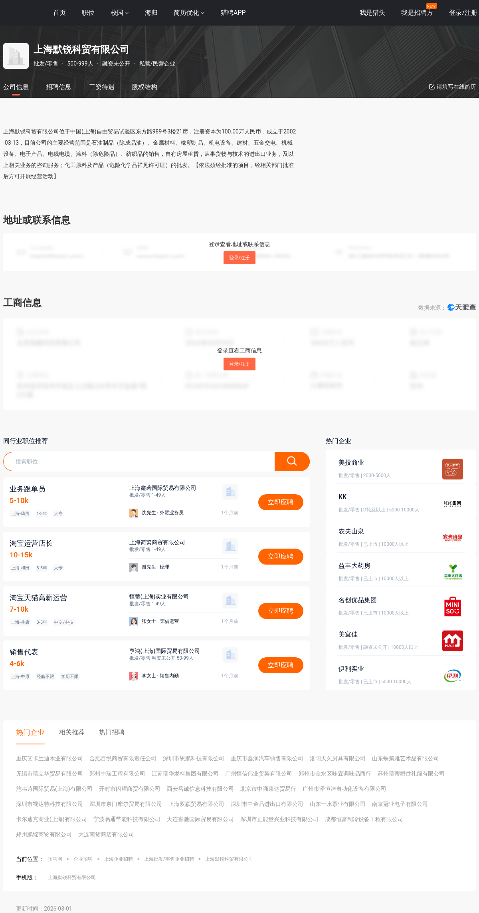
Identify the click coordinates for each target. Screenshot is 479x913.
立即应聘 (280, 502)
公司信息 (16, 87)
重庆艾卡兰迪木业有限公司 (49, 758)
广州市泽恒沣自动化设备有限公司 (344, 789)
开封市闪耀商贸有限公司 (129, 789)
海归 (151, 12)
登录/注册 (239, 258)
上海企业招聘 (118, 859)
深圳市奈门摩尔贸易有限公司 (125, 804)
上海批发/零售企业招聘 (169, 859)
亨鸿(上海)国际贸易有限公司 (164, 651)
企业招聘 (83, 859)
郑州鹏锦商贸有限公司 (44, 834)
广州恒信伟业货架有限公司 (258, 773)
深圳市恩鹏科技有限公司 (193, 758)
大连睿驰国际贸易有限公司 (200, 819)
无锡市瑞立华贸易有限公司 (49, 773)
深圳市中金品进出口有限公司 (267, 804)
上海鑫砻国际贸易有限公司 (162, 488)
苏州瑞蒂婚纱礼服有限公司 (411, 773)
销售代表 (24, 652)
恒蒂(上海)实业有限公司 (159, 596)
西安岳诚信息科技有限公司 (200, 789)
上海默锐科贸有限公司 (229, 859)
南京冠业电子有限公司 (400, 804)
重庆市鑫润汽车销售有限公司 (267, 758)
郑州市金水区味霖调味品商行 (335, 773)
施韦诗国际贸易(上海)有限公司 (54, 789)
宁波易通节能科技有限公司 (126, 819)
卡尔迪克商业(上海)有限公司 (51, 819)
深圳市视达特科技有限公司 (49, 804)
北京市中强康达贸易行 (268, 789)
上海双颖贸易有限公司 (196, 804)
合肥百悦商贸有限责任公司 (122, 758)
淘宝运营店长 (31, 543)
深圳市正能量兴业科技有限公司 (279, 819)
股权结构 (144, 87)
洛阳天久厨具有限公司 (338, 758)
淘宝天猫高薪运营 (38, 597)
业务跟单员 (28, 489)
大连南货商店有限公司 (106, 834)
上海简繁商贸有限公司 (157, 542)
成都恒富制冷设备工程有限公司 (364, 819)
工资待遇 (102, 87)
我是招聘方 (417, 12)
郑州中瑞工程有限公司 (117, 773)
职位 (88, 12)
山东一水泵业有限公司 (338, 804)
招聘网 (55, 859)
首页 (59, 12)
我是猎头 (372, 12)
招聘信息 (58, 87)
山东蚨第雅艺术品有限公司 (405, 758)
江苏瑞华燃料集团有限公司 (185, 773)
